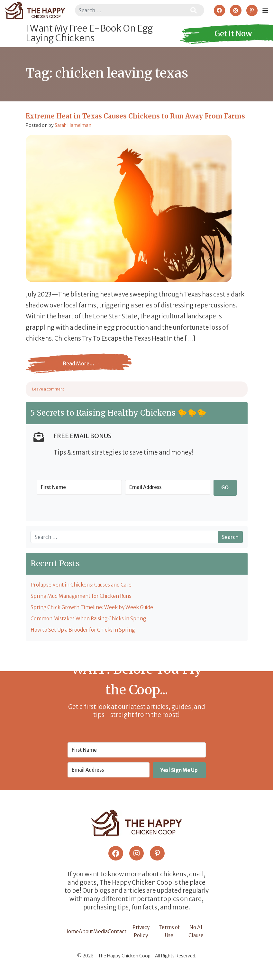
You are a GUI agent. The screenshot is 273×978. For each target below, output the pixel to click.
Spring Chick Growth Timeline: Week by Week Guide (94, 608)
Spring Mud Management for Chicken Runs (84, 596)
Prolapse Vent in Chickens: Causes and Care (83, 585)
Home (72, 934)
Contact (120, 934)
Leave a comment (48, 389)
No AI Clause (196, 934)
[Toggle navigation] (265, 10)
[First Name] (79, 487)
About (87, 934)
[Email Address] (167, 487)
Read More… (79, 368)
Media (102, 934)
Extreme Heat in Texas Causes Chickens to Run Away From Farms (135, 116)
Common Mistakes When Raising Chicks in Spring (92, 619)
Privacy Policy (143, 934)
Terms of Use (170, 934)
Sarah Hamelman (73, 125)
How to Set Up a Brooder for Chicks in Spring (85, 630)
